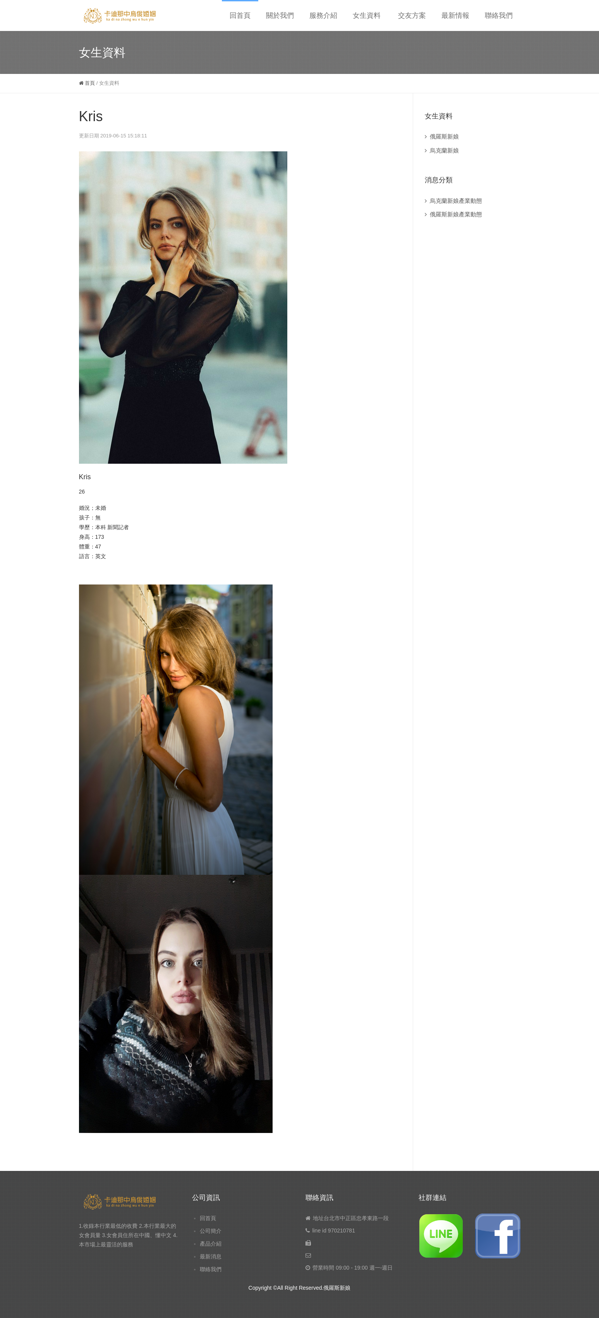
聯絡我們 (499, 15)
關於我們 (280, 15)
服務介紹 (323, 15)
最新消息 (210, 1256)
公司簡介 (210, 1231)
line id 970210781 (333, 1230)
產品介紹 (210, 1244)
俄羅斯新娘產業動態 (456, 214)
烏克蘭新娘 (444, 150)
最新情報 (455, 15)
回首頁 (240, 15)
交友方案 (412, 15)
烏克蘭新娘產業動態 (456, 200)
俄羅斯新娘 (444, 136)
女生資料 (367, 15)
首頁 (87, 83)
